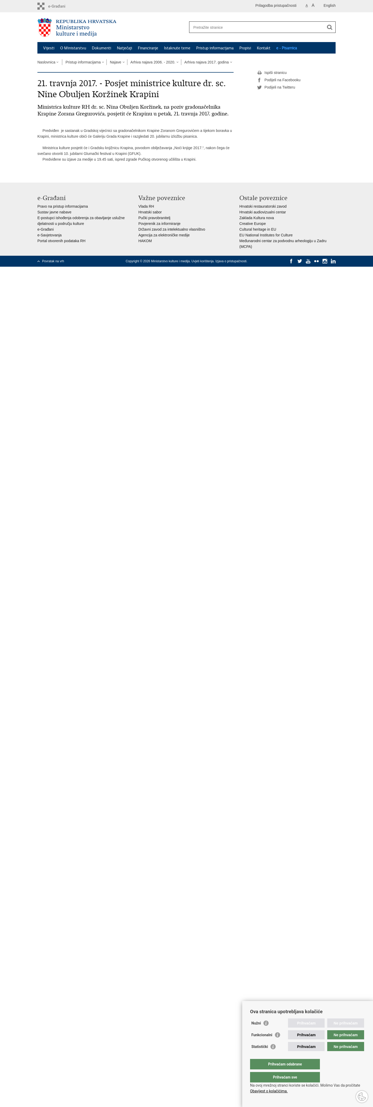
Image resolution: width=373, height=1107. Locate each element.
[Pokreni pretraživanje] (329, 27)
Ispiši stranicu (272, 73)
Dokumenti (101, 48)
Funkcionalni (261, 1045)
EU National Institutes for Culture (266, 235)
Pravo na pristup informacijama (62, 206)
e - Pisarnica (286, 48)
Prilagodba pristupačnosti (275, 5)
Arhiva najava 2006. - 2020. (153, 62)
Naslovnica (46, 62)
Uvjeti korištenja (202, 261)
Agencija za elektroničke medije (164, 235)
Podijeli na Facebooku (279, 80)
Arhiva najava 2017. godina (206, 62)
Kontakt (263, 48)
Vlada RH (146, 206)
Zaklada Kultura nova (256, 218)
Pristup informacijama (215, 48)
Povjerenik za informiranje (159, 224)
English (330, 5)
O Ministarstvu (73, 48)
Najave (115, 62)
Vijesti (48, 48)
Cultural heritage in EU (257, 229)
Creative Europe (252, 224)
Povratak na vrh (53, 261)
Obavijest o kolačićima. (269, 1091)
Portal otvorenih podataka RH (61, 241)
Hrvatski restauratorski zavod (263, 206)
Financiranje (148, 48)
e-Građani (45, 229)
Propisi (245, 48)
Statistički (259, 1057)
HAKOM (145, 241)
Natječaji (124, 48)
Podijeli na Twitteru (276, 87)
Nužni (256, 1034)
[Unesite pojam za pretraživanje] (257, 27)
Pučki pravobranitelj (154, 218)
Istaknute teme (177, 48)
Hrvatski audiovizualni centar (262, 212)
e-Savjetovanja (49, 235)
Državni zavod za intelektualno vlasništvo (171, 229)
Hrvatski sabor (150, 212)
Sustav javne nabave (54, 212)
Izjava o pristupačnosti (230, 261)
